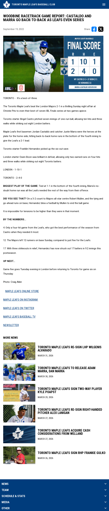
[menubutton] (104, 4)
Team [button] (5, 490)
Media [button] (5, 502)
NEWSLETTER (11, 325)
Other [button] (6, 508)
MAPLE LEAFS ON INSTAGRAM (20, 299)
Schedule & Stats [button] (13, 496)
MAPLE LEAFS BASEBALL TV (19, 316)
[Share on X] (100, 29)
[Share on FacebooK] (94, 29)
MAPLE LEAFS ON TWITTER (18, 308)
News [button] (5, 483)
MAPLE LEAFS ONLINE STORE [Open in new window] (22, 291)
